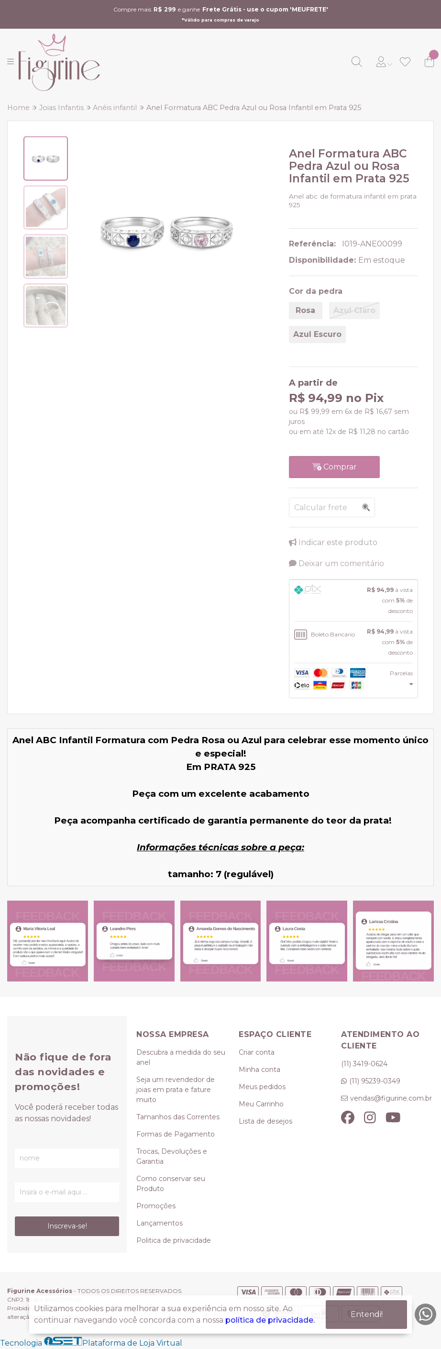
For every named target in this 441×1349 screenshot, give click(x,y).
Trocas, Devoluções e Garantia (171, 1156)
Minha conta (259, 1069)
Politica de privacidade (173, 1240)
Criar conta (257, 1052)
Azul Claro (354, 310)
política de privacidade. (270, 1320)
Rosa (305, 310)
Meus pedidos (262, 1086)
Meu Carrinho (261, 1104)
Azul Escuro (317, 334)
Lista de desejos (265, 1121)
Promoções (156, 1206)
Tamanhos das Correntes (178, 1117)
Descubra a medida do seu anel (180, 1057)
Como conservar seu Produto (170, 1183)
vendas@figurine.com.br (391, 1098)
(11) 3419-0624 (364, 1063)
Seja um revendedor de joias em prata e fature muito (175, 1089)
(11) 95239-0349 (374, 1081)
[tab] (353, 600)
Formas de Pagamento (175, 1134)
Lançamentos (159, 1223)
